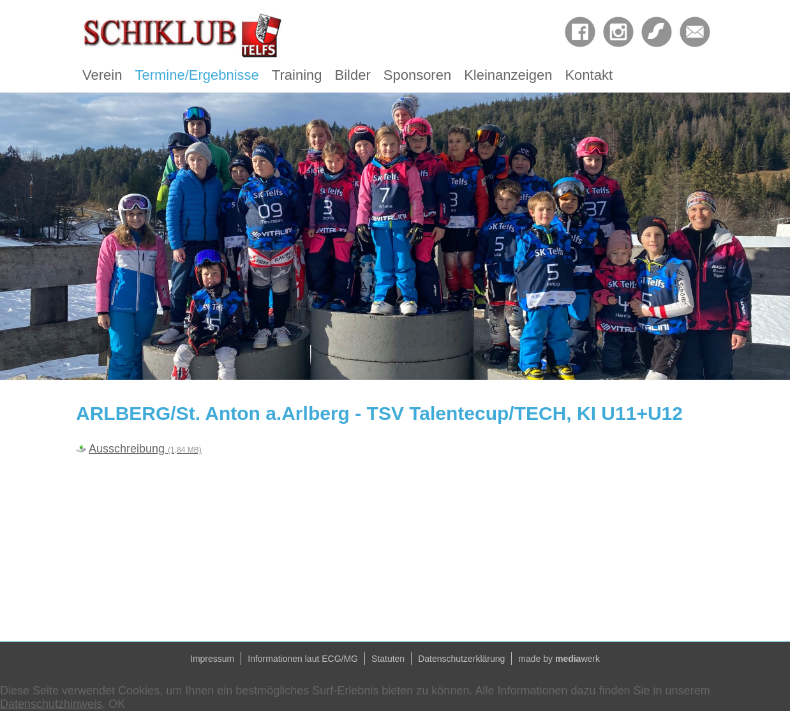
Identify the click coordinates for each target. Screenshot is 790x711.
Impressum (212, 659)
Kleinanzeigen (508, 75)
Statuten (388, 659)
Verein (102, 75)
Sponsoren (417, 75)
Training (297, 75)
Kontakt (589, 75)
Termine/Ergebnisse (196, 75)
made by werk (559, 659)
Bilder (353, 75)
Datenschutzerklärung (461, 659)
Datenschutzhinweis (51, 704)
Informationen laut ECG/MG (303, 659)
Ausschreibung (145, 448)
